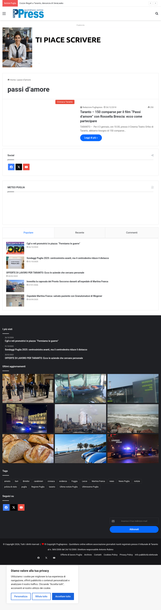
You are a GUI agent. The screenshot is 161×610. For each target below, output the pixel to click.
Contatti (98, 557)
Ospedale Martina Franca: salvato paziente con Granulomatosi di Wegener (66, 297)
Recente (79, 232)
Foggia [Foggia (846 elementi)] (74, 484)
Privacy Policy (126, 557)
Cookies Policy (111, 557)
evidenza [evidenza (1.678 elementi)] (63, 484)
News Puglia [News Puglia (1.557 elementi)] (124, 484)
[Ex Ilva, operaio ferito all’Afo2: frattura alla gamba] (80, 421)
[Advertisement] (80, 586)
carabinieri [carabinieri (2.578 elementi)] (38, 484)
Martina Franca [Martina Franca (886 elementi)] (98, 484)
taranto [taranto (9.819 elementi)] (52, 489)
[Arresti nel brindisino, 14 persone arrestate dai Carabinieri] (133, 451)
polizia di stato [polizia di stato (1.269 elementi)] (10, 489)
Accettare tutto (63, 596)
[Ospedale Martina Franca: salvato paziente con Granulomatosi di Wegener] (16, 302)
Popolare (28, 232)
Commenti (131, 232)
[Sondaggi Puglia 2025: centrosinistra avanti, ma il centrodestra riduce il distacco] (16, 264)
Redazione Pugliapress (92, 107)
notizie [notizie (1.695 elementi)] (137, 484)
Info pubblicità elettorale (146, 557)
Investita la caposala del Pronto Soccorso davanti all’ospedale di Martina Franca (69, 282)
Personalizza (20, 596)
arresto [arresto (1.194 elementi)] (7, 484)
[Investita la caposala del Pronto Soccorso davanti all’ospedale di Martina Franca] (16, 287)
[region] (42, 584)
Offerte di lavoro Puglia (71, 557)
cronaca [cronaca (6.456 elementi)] (51, 484)
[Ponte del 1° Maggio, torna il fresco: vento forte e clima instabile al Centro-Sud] (133, 421)
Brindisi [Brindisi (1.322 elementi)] (26, 484)
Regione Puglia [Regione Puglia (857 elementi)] (37, 489)
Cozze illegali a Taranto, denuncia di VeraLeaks (41, 3)
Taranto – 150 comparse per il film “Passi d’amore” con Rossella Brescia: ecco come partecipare (111, 116)
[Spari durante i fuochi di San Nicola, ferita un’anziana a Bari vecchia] (28, 391)
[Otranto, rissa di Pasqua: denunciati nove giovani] (80, 451)
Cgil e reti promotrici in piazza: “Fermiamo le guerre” (54, 245)
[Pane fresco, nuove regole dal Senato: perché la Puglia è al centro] (28, 451)
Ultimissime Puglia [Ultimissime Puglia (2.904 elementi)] (90, 489)
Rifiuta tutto (41, 596)
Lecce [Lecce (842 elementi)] (84, 484)
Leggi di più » (91, 137)
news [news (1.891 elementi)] (112, 484)
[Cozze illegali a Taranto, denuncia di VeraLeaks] (80, 391)
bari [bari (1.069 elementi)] (16, 484)
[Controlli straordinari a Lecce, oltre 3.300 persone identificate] (28, 421)
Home (12, 80)
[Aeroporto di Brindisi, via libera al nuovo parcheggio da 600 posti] (133, 391)
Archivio (88, 557)
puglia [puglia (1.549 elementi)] (24, 489)
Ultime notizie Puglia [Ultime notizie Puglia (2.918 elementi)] (69, 489)
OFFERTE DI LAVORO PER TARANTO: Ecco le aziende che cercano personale (47, 274)
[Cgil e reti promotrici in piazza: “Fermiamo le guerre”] (16, 249)
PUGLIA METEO (80, 207)
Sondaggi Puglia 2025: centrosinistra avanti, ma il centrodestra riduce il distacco (69, 259)
